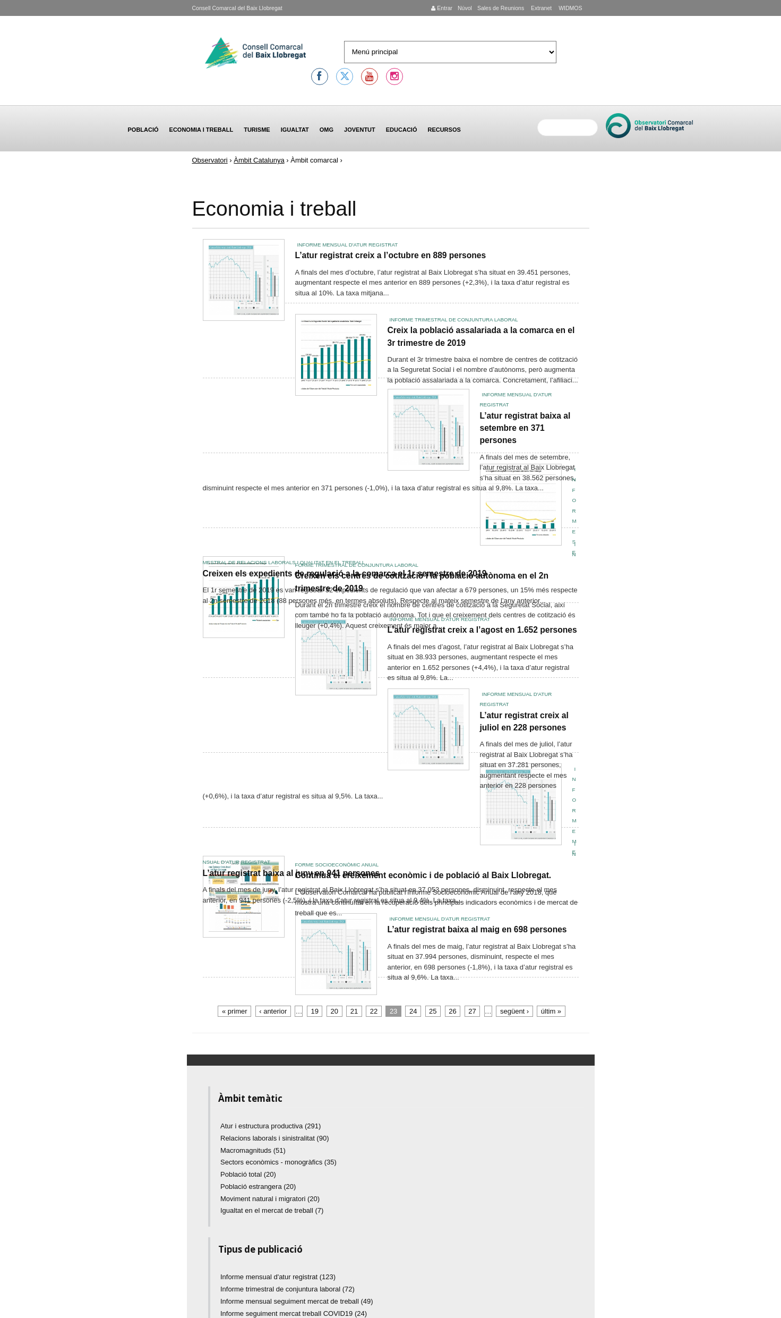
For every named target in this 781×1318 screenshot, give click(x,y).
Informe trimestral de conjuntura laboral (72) (287, 1289)
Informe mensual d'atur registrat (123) (278, 1277)
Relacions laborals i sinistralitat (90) (274, 1138)
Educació (401, 129)
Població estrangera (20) (258, 1187)
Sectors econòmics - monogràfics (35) (278, 1162)
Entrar (441, 8)
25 (432, 1011)
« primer (234, 1011)
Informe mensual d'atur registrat (347, 245)
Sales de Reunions (500, 8)
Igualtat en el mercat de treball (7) (271, 1210)
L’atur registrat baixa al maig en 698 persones (477, 929)
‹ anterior (273, 1011)
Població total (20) (248, 1174)
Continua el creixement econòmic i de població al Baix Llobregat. (423, 875)
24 (413, 1011)
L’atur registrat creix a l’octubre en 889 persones (390, 255)
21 (354, 1011)
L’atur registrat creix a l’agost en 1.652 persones (482, 629)
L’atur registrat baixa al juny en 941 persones (291, 873)
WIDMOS (569, 8)
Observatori (210, 160)
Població (143, 129)
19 (315, 1011)
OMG (326, 129)
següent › (514, 1011)
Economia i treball (201, 129)
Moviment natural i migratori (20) (270, 1199)
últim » (551, 1011)
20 (334, 1011)
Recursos (443, 129)
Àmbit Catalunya (259, 160)
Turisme (257, 129)
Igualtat (295, 129)
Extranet (540, 8)
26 (452, 1011)
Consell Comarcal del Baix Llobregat (237, 8)
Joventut (359, 129)
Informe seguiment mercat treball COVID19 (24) (293, 1313)
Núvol (465, 8)
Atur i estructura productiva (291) (270, 1126)
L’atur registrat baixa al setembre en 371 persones (525, 428)
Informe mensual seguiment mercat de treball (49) (296, 1301)
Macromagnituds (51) (253, 1150)
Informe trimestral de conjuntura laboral (454, 319)
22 (373, 1011)
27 (472, 1011)
